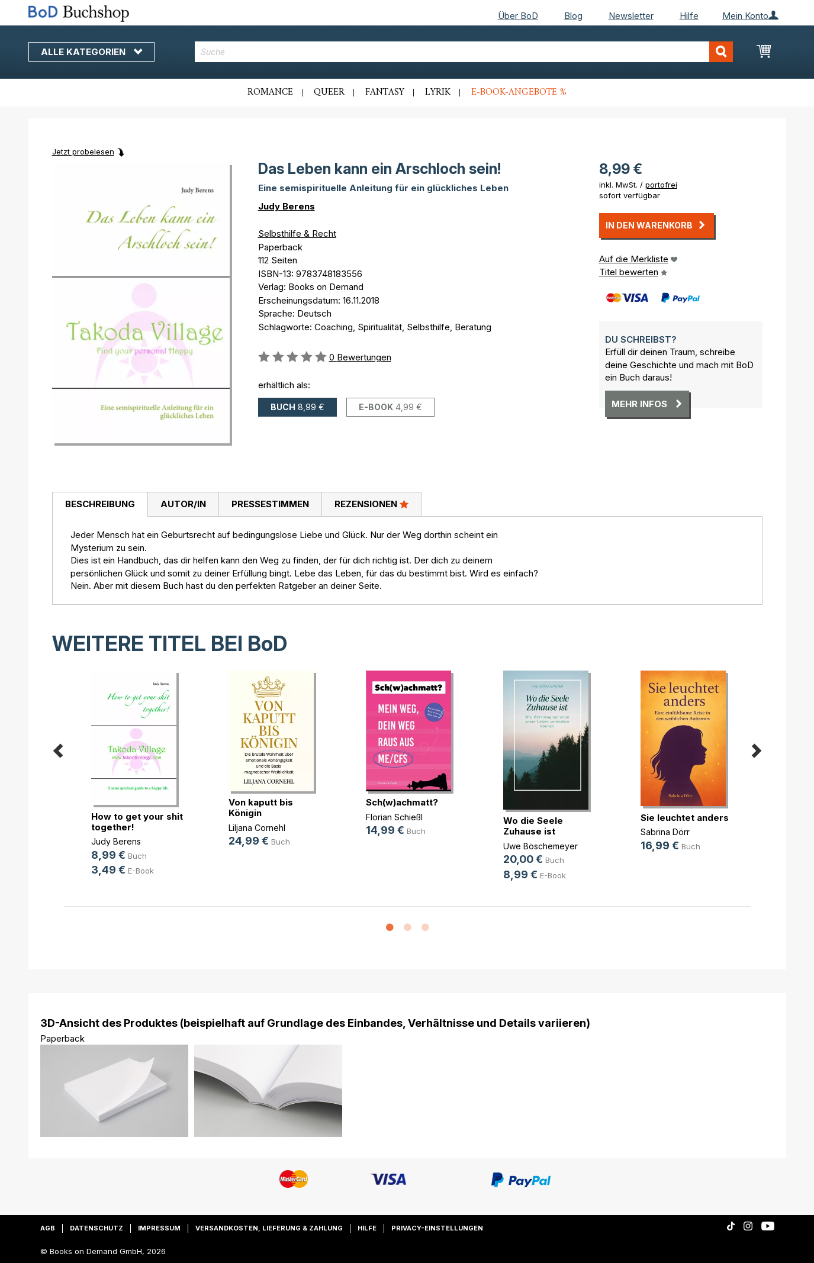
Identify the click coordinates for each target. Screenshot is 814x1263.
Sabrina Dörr (665, 832)
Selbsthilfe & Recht (297, 233)
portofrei (661, 184)
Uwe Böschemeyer (540, 846)
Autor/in (183, 504)
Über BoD (518, 15)
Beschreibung (100, 504)
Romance (270, 92)
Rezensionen (371, 503)
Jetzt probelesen (83, 151)
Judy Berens (286, 206)
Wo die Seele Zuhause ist (533, 826)
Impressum (159, 1228)
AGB (47, 1228)
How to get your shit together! (137, 822)
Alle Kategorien (91, 51)
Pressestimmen (270, 504)
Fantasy (384, 92)
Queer (329, 92)
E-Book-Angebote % (519, 92)
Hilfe (689, 15)
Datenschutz (96, 1228)
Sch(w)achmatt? (402, 802)
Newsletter (631, 15)
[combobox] (464, 51)
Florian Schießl (394, 817)
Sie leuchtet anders (685, 817)
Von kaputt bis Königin (261, 808)
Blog (573, 15)
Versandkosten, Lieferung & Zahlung (269, 1228)
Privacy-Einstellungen (437, 1228)
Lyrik (438, 92)
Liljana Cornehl (257, 828)
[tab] (99, 505)
